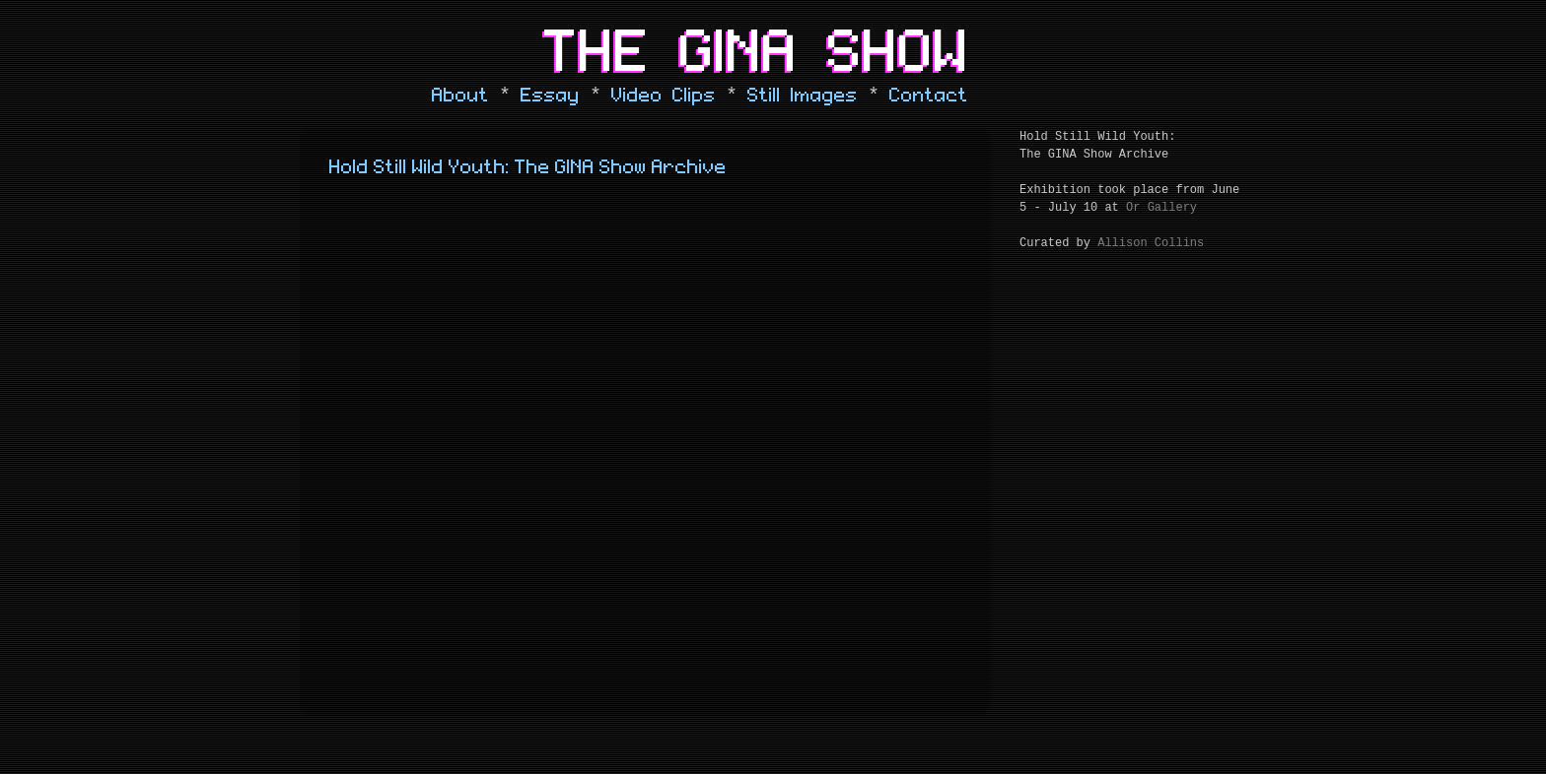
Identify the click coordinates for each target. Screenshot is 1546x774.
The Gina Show (757, 53)
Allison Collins (1150, 243)
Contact (928, 95)
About (460, 95)
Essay (550, 95)
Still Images (802, 95)
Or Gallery (1161, 208)
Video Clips (663, 95)
